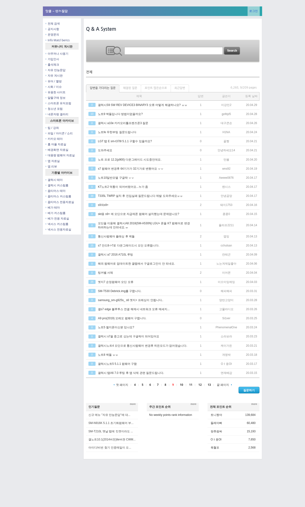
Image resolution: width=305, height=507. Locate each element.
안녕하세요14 (226, 150)
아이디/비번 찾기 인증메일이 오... (109, 447)
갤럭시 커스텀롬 (56, 185)
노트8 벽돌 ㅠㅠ (108, 354)
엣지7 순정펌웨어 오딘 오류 (115, 282)
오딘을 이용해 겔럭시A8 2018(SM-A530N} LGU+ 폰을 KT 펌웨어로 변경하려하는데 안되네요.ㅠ (144, 225)
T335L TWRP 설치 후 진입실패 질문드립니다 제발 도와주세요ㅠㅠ (140, 196)
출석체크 (52, 65)
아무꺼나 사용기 (56, 54)
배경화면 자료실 (56, 150)
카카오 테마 (54, 139)
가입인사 (52, 59)
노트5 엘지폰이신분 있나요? (116, 327)
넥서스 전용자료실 (58, 229)
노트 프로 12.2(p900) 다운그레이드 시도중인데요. (130, 159)
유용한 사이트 (55, 92)
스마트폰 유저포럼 (58, 103)
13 (209, 385)
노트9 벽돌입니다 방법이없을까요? (120, 114)
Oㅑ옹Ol (226, 364)
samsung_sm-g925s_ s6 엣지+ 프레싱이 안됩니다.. (130, 300)
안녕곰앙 (226, 196)
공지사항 (52, 29)
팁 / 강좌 (52, 128)
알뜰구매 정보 (55, 98)
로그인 (253, 11)
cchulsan (226, 245)
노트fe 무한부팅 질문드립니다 (117, 132)
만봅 (226, 159)
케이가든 (226, 345)
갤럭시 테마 (54, 180)
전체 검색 (52, 23)
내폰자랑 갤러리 (56, 114)
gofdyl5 (226, 114)
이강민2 (226, 105)
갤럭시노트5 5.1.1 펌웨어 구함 (117, 364)
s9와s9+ (103, 205)
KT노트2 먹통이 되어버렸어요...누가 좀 (123, 186)
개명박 (226, 354)
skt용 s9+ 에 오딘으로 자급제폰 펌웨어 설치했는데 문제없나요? (138, 214)
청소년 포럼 (54, 109)
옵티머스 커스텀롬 (58, 196)
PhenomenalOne (226, 327)
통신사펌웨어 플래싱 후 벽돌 (116, 236)
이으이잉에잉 (226, 282)
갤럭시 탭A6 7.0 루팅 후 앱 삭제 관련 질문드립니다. (131, 373)
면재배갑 (226, 373)
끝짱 (226, 141)
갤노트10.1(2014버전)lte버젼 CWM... (112, 439)
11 (191, 385)
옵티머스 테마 (55, 191)
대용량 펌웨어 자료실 (60, 155)
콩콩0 (226, 214)
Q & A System (101, 29)
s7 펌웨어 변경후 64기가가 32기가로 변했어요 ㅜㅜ (130, 168)
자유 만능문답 (55, 70)
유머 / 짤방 (53, 81)
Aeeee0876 (226, 177)
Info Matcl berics (57, 40)
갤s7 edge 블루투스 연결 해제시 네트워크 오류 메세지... (134, 309)
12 (200, 385)
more (133, 404)
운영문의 (52, 34)
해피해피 (226, 291)
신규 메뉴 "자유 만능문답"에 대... (109, 415)
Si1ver (226, 318)
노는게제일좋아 (226, 263)
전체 (89, 72)
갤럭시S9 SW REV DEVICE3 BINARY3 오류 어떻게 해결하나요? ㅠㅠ (142, 105)
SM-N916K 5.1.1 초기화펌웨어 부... (110, 423)
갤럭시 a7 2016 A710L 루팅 (115, 254)
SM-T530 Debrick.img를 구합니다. (120, 291)
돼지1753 (226, 205)
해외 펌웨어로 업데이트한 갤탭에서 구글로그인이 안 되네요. (136, 263)
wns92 (226, 168)
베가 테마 (52, 207)
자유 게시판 (54, 75)
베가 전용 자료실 (57, 218)
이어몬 (226, 272)
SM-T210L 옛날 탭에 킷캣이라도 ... (110, 431)
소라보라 (226, 336)
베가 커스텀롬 (55, 213)
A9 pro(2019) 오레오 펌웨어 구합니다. (122, 318)
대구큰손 (226, 123)
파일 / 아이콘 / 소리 (59, 133)
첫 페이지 (121, 385)
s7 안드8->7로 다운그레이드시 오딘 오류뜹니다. (128, 245)
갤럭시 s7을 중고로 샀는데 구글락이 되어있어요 (128, 336)
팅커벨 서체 (105, 272)
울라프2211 (226, 225)
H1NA (226, 132)
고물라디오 (226, 309)
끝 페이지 (224, 385)
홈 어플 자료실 (55, 144)
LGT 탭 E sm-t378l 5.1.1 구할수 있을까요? (125, 141)
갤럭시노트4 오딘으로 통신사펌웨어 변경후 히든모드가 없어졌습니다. (142, 345)
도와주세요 (105, 150)
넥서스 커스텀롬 (56, 224)
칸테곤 (226, 254)
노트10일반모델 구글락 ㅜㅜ (116, 177)
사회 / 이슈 (53, 87)
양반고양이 (226, 300)
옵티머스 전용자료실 (59, 202)
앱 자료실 (52, 161)
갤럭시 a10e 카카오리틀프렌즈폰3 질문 (123, 123)
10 (181, 385)
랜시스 (226, 186)
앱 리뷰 (51, 166)
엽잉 (226, 236)
